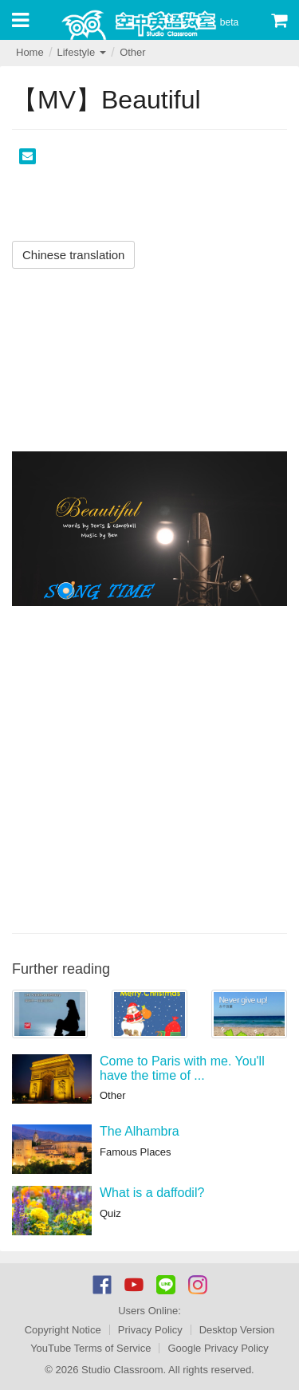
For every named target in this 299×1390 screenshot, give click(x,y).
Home (30, 52)
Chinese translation (73, 255)
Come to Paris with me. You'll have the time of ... (182, 1068)
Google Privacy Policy (217, 1348)
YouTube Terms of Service (90, 1348)
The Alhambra (139, 1131)
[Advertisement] (149, 767)
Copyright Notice (63, 1330)
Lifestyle (81, 52)
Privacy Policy (150, 1330)
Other (133, 52)
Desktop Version (237, 1330)
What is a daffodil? (152, 1192)
